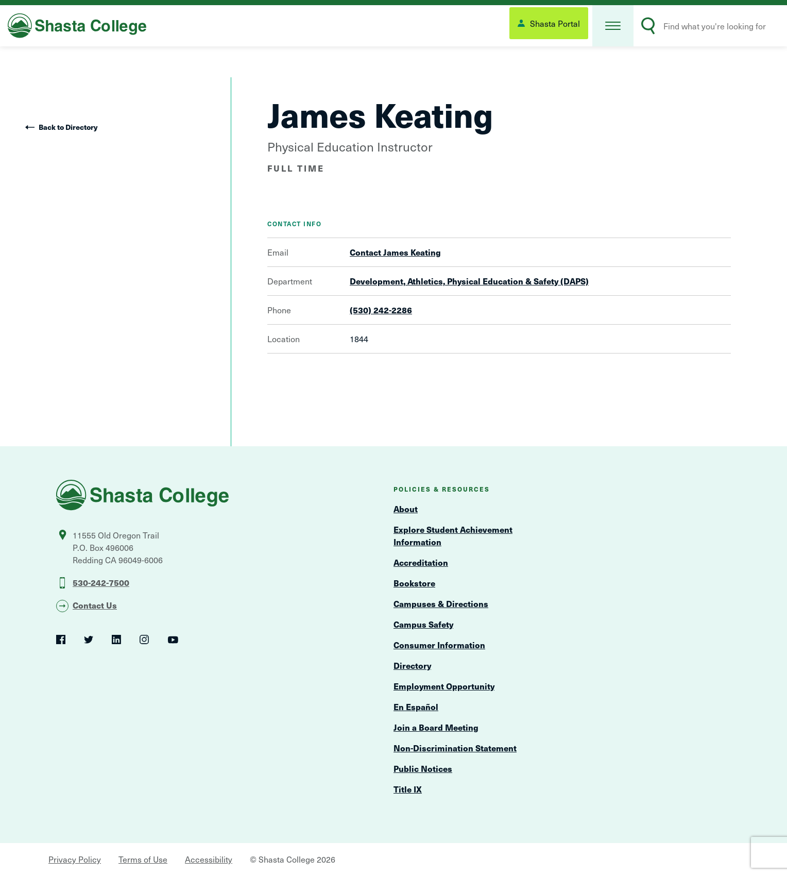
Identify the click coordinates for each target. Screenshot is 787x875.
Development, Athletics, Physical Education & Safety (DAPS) (469, 281)
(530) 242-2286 (381, 310)
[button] (613, 25)
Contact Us (95, 605)
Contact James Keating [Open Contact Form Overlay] (395, 252)
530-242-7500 (101, 582)
